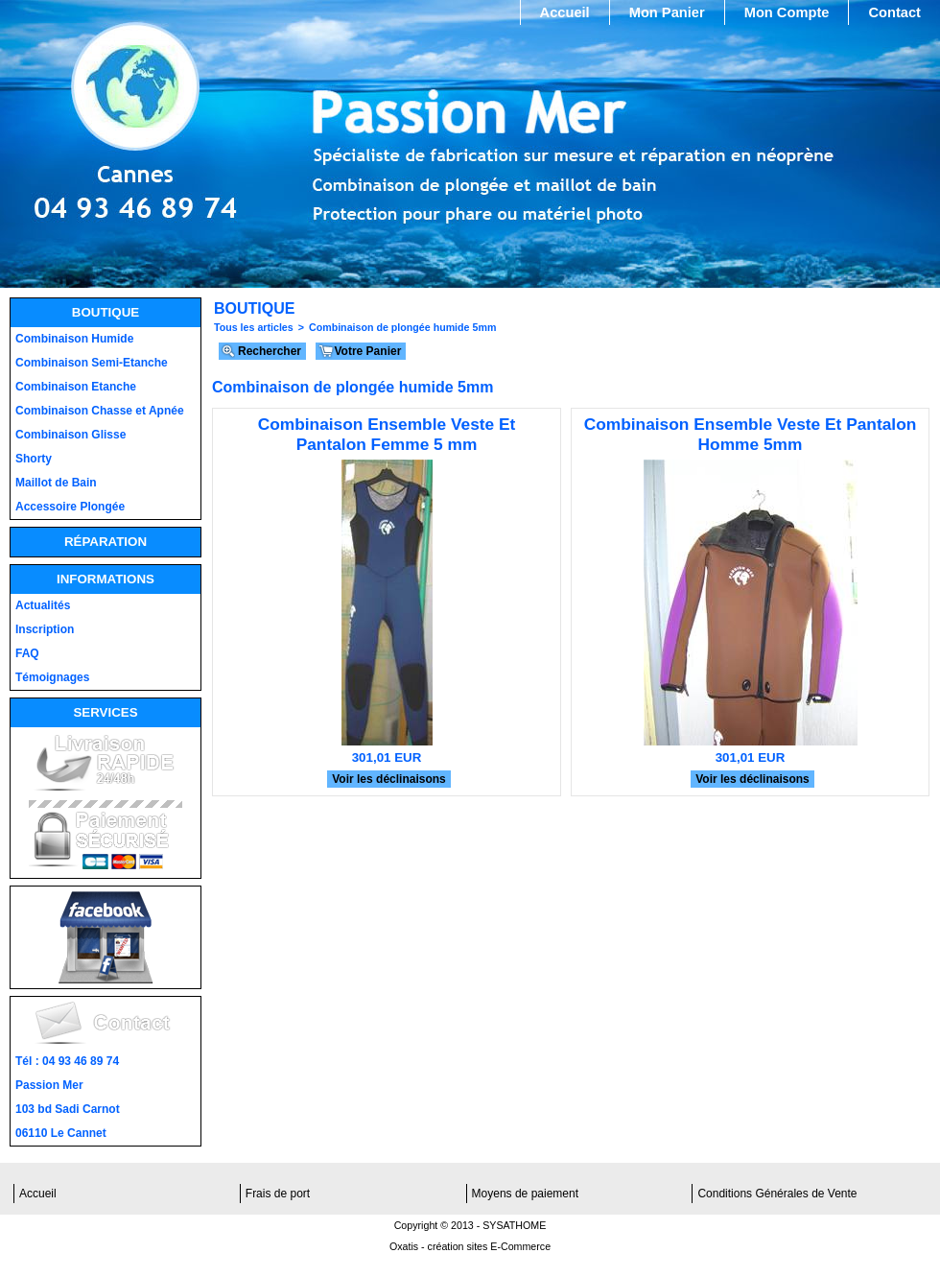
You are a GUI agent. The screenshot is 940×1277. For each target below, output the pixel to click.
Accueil (565, 12)
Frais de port (278, 1193)
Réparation (105, 541)
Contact (894, 12)
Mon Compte (787, 12)
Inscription (44, 629)
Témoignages (52, 677)
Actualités (42, 605)
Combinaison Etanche (75, 386)
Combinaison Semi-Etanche (91, 362)
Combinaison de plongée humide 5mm (402, 327)
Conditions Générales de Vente (777, 1193)
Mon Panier (667, 12)
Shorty (33, 458)
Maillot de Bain (56, 482)
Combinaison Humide (74, 338)
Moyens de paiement (525, 1193)
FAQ (27, 653)
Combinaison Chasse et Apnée (99, 410)
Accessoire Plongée (70, 506)
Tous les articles (254, 327)
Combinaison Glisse (70, 434)
